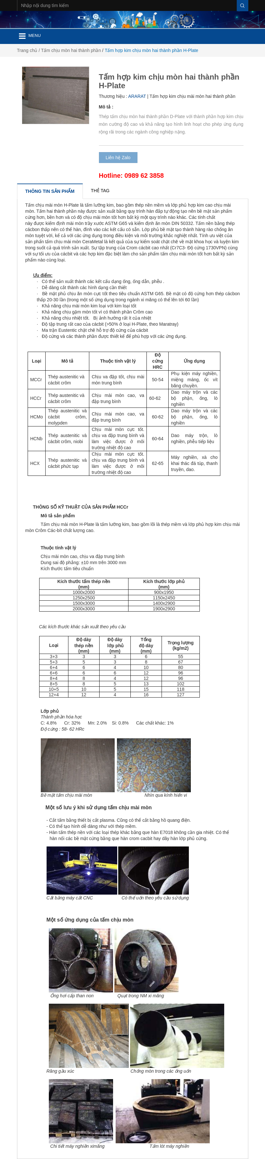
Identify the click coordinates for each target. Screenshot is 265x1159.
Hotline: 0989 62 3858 (131, 175)
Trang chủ (27, 50)
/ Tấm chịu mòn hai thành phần (70, 50)
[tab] (50, 191)
